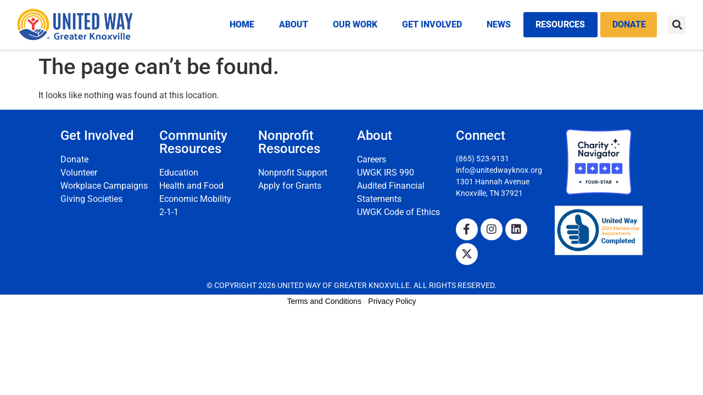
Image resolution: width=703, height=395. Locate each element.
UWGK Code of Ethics (398, 212)
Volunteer (78, 172)
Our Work (355, 24)
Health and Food (191, 185)
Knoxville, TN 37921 (489, 193)
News (499, 24)
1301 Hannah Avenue (492, 181)
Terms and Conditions (324, 301)
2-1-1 (168, 212)
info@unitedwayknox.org (499, 170)
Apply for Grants (289, 185)
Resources (560, 24)
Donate (629, 24)
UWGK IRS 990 (385, 172)
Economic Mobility (195, 199)
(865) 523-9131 (482, 158)
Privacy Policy (392, 301)
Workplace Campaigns (104, 185)
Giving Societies (91, 199)
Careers (371, 159)
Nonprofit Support (292, 172)
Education (178, 172)
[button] (677, 25)
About (293, 24)
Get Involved (432, 24)
